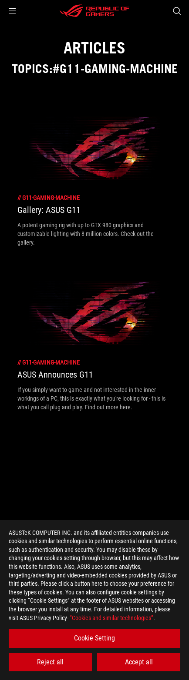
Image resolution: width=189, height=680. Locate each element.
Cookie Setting (94, 638)
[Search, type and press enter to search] (176, 11)
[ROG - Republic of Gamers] (94, 10)
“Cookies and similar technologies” (111, 617)
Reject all (50, 662)
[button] (12, 11)
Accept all (139, 662)
